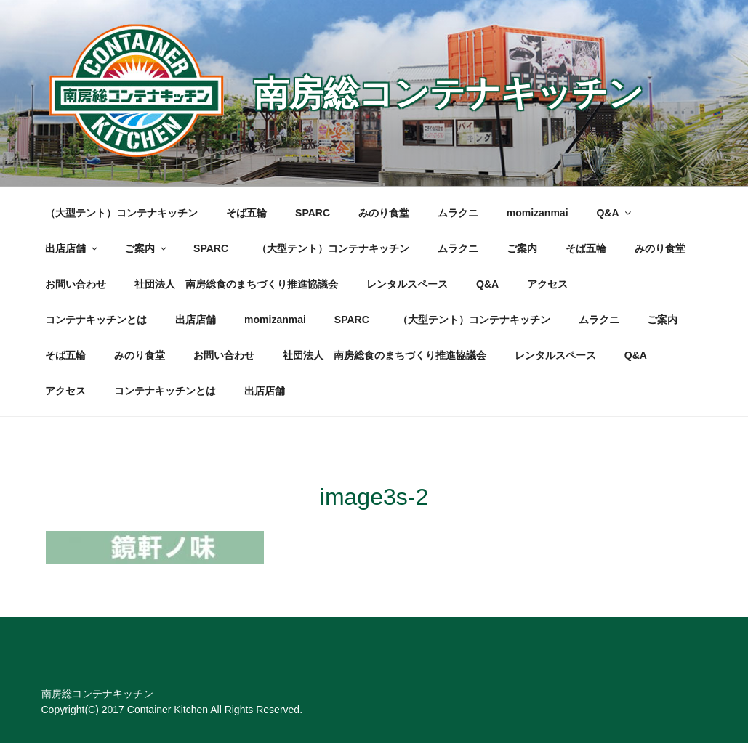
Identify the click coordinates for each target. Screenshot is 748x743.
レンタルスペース (407, 284)
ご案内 (146, 248)
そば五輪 (246, 213)
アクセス (547, 284)
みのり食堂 (383, 213)
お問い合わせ (75, 284)
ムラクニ (458, 213)
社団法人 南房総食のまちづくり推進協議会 (236, 284)
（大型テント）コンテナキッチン (121, 213)
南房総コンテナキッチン (448, 93)
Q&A (614, 213)
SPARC (312, 213)
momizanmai (537, 213)
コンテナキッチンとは (96, 319)
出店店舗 (72, 248)
